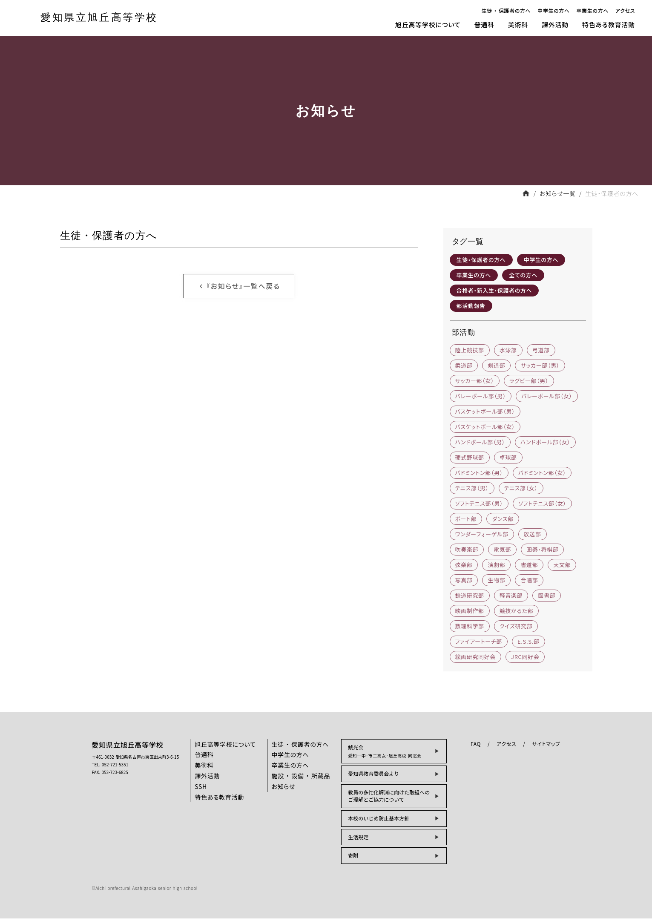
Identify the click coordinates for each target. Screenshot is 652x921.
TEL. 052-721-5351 (110, 767)
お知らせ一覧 (558, 193)
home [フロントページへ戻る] (526, 193)
